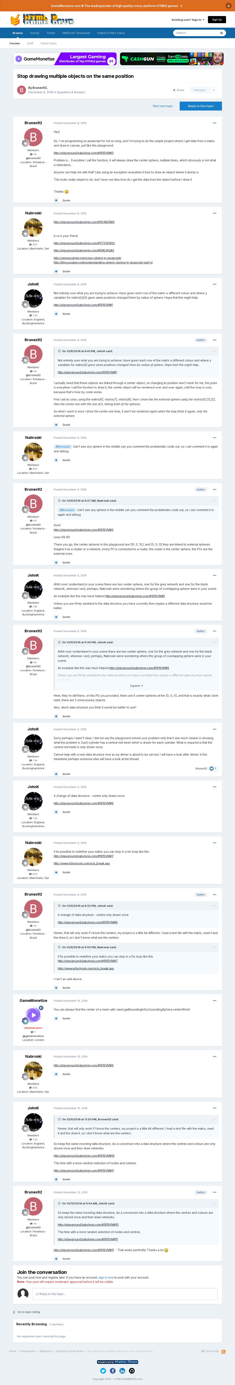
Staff (30, 43)
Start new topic (163, 106)
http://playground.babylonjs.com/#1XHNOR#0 (84, 222)
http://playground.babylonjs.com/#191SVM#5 (135, 596)
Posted (70, 123)
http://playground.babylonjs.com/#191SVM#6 (84, 803)
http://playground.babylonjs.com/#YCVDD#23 (84, 243)
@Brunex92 (63, 446)
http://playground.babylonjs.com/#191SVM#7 (84, 856)
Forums (15, 43)
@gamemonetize (33, 1036)
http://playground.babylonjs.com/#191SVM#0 (84, 153)
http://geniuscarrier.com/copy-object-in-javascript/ (87, 258)
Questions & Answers (71, 92)
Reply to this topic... (51, 1294)
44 (33, 154)
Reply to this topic (201, 106)
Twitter (51, 33)
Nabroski (33, 213)
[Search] (195, 33)
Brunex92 (40, 87)
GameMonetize (33, 1000)
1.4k (33, 315)
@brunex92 (33, 158)
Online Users (48, 43)
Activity (34, 33)
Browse (18, 34)
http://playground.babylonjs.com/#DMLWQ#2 (84, 250)
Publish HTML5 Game (111, 33)
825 (33, 244)
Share (178, 90)
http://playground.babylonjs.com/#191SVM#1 (83, 305)
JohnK (33, 284)
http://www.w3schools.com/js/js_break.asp (82, 863)
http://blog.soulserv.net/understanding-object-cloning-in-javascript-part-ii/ (103, 262)
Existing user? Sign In (188, 19)
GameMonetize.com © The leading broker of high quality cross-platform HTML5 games (114, 6)
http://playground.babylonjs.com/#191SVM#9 (84, 1065)
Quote (66, 200)
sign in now (106, 1277)
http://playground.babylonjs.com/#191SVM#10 (84, 1155)
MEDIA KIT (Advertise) (76, 33)
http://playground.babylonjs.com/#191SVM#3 (83, 529)
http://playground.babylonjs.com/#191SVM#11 (84, 1170)
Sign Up (217, 19)
